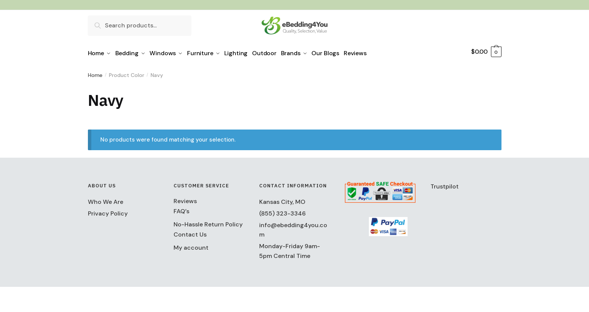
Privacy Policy (108, 211)
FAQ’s (181, 209)
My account (191, 245)
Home (95, 72)
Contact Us (190, 232)
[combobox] (139, 25)
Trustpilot (444, 184)
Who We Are (105, 199)
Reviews (185, 198)
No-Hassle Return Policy (208, 222)
